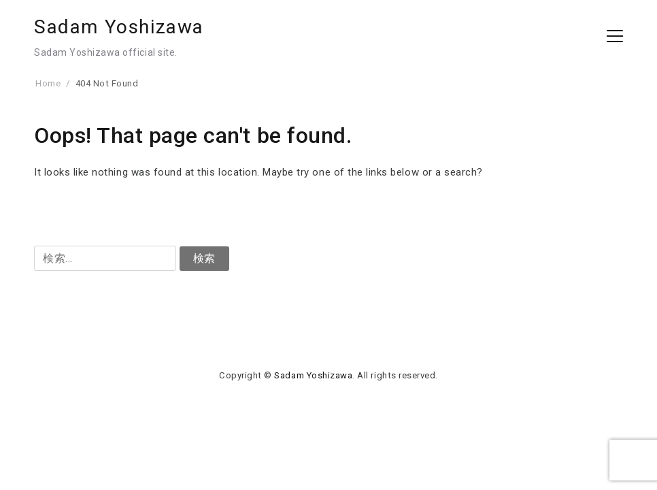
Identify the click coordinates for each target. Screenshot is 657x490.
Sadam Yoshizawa (119, 27)
